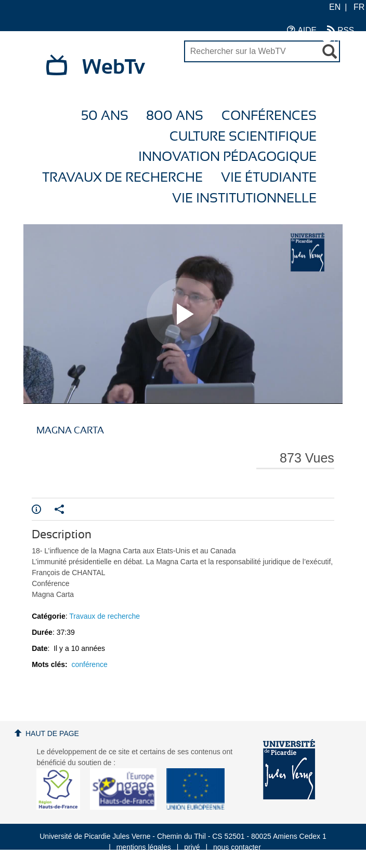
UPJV (338, 40)
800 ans (174, 116)
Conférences (269, 116)
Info (36, 509)
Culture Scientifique (243, 136)
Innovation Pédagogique (227, 157)
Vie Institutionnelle (244, 198)
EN (335, 7)
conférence (89, 664)
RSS (340, 30)
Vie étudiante (269, 177)
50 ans (104, 116)
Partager (59, 509)
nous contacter (237, 847)
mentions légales (143, 847)
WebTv (113, 67)
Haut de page (52, 733)
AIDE (302, 30)
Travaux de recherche (122, 177)
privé (192, 847)
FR (359, 7)
